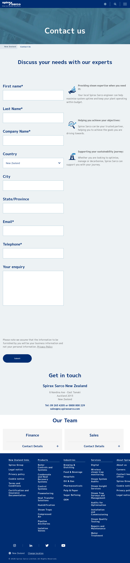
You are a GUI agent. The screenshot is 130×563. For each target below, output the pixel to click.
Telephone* (12, 244)
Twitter (47, 545)
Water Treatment (97, 534)
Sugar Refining (72, 495)
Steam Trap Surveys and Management (98, 495)
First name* (13, 86)
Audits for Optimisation (98, 503)
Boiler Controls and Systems (45, 467)
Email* (8, 221)
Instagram (15, 545)
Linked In (31, 545)
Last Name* (13, 108)
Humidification (46, 505)
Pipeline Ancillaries (44, 522)
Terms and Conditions (15, 484)
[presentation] (15, 321)
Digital (95, 465)
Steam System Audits (99, 480)
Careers (121, 469)
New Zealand (10, 46)
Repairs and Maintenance (98, 527)
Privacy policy (17, 474)
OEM (66, 499)
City (6, 176)
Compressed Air (45, 515)
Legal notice (16, 469)
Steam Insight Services (99, 487)
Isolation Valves (43, 529)
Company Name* (17, 131)
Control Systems (42, 487)
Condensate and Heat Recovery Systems (44, 478)
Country (10, 153)
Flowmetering (46, 493)
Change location (36, 553)
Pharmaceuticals (73, 485)
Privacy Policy (45, 346)
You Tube (63, 545)
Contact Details (32, 446)
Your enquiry (14, 266)
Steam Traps (45, 509)
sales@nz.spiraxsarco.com (65, 408)
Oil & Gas (69, 481)
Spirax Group (16, 465)
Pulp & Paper (71, 490)
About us (122, 465)
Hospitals (69, 476)
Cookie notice (16, 478)
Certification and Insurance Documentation (19, 493)
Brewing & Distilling (69, 466)
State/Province (16, 199)
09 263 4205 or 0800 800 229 (67, 405)
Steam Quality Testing (99, 520)
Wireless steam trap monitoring (97, 472)
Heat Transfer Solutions (46, 499)
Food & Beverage (73, 472)
